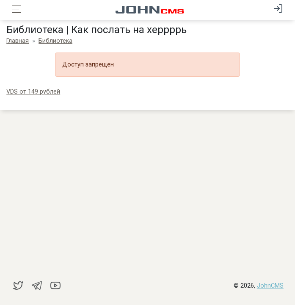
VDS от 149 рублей (33, 91)
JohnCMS (270, 285)
